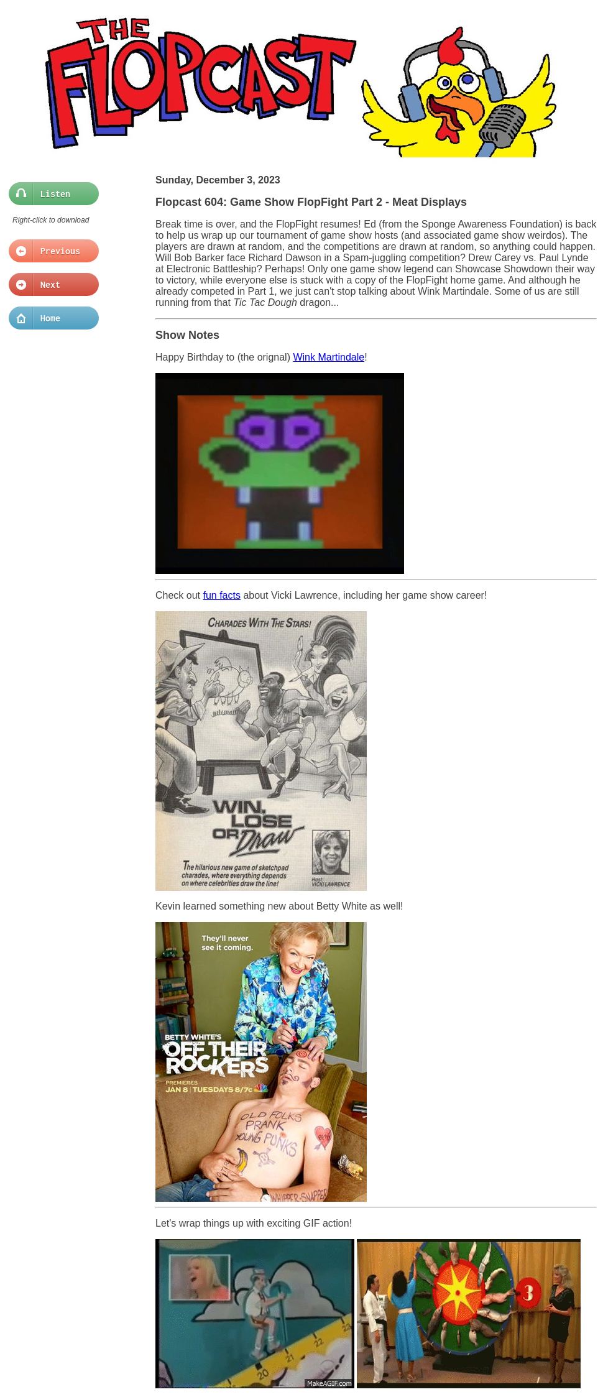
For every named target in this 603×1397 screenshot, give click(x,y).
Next (50, 285)
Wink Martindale (328, 357)
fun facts (221, 595)
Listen (50, 194)
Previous (50, 251)
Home (50, 318)
